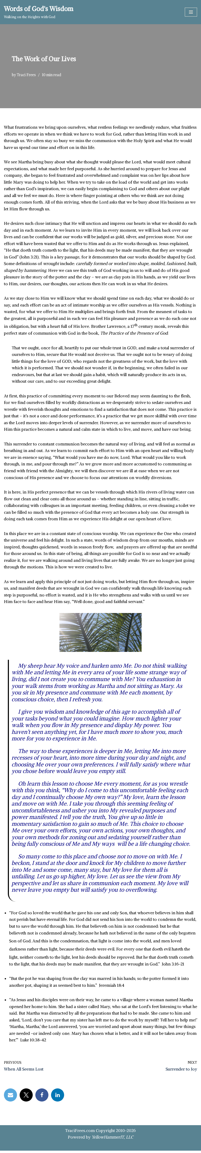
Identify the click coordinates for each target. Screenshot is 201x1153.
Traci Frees (26, 74)
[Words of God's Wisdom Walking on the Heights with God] (38, 12)
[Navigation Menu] (191, 12)
